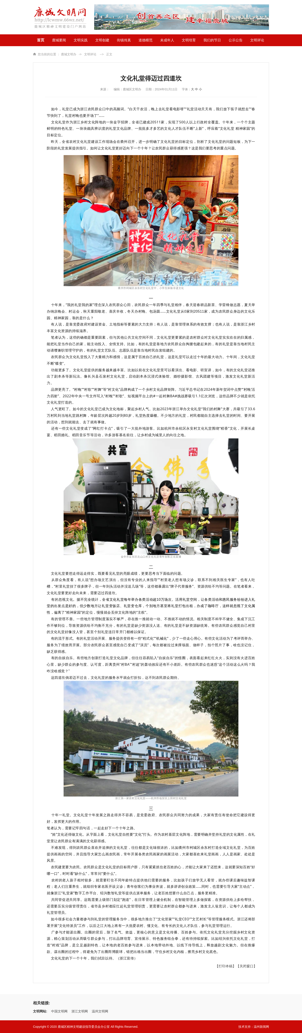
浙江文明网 (79, 1011)
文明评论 (90, 54)
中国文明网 (59, 1011)
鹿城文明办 (68, 54)
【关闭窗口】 (246, 966)
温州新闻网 (261, 1026)
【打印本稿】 (225, 966)
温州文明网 (100, 1011)
